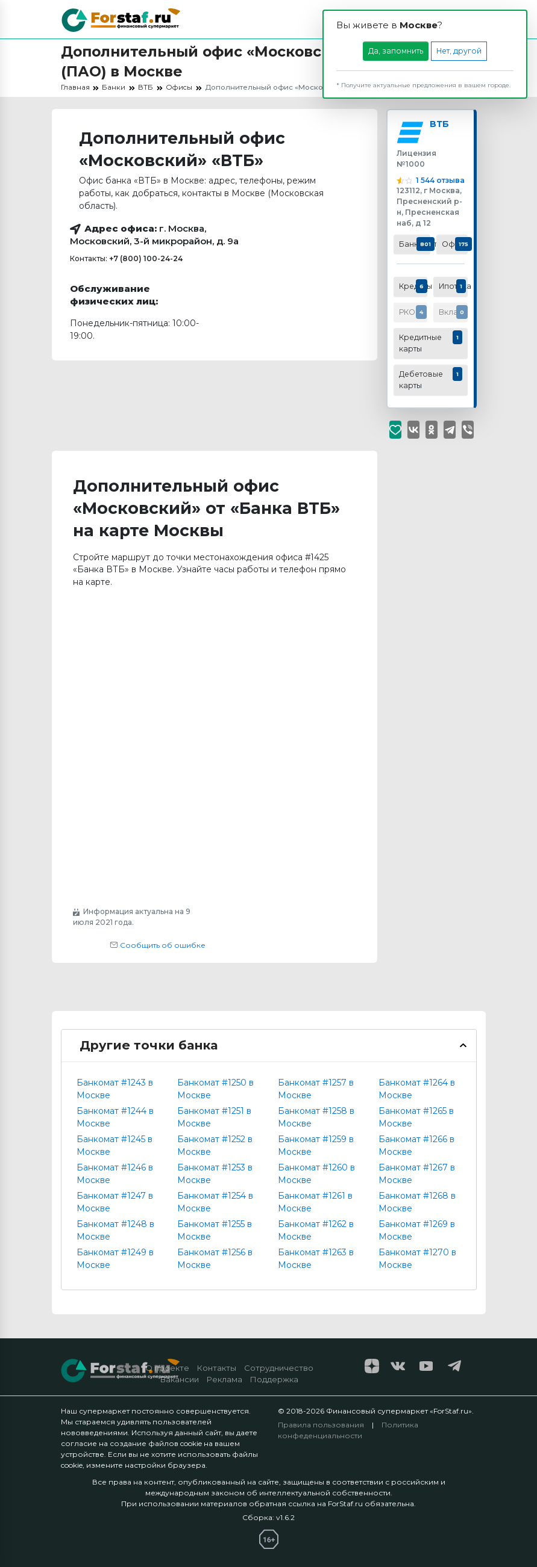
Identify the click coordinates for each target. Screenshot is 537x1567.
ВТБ (440, 126)
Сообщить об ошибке (158, 945)
